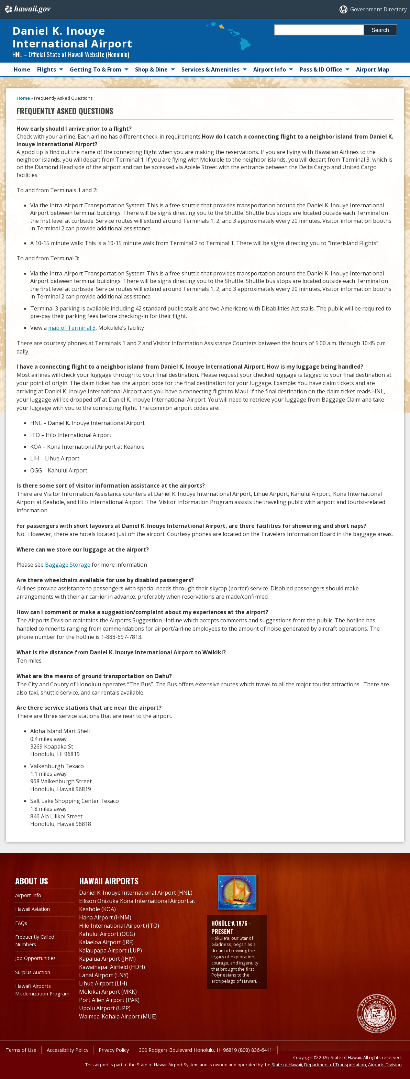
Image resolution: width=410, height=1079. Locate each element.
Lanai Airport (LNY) (104, 975)
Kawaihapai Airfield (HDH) (112, 967)
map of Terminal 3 (72, 327)
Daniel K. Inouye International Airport (72, 37)
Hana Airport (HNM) (105, 917)
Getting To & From (95, 69)
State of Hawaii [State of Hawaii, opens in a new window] (287, 1064)
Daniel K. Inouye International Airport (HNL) (135, 892)
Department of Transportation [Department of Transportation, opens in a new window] (335, 1064)
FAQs (21, 923)
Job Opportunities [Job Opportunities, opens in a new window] (35, 958)
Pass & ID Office (321, 69)
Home (22, 69)
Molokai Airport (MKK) (108, 991)
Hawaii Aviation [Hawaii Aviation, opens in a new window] (32, 909)
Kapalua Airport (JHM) (107, 958)
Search (380, 30)
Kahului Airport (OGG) (107, 934)
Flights (46, 69)
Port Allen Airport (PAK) (109, 1000)
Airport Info (269, 69)
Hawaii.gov (27, 9)
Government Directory (378, 9)
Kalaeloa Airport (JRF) (106, 942)
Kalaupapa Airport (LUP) (110, 950)
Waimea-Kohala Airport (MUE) (118, 1016)
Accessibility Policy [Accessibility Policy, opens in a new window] (67, 1050)
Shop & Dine (151, 69)
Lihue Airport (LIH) (103, 983)
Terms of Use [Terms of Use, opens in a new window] (20, 1050)
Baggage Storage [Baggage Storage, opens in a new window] (67, 564)
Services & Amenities (210, 69)
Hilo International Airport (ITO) (119, 925)
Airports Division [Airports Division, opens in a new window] (385, 1064)
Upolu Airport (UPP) (105, 1008)
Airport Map (372, 69)
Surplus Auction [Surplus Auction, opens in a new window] (32, 972)
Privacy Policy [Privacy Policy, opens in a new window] (114, 1050)
